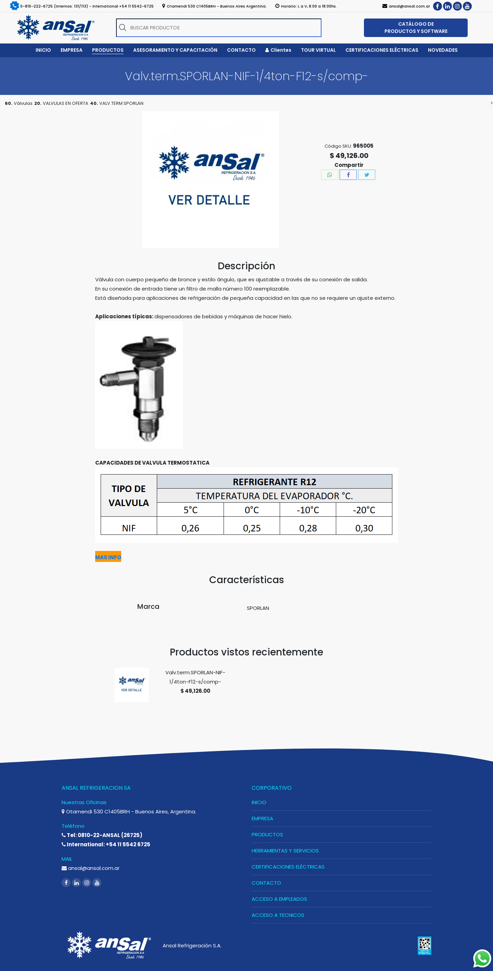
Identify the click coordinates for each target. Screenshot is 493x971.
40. (94, 103)
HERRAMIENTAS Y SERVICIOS (285, 850)
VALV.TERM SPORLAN (121, 103)
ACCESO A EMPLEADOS (279, 898)
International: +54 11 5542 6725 (106, 844)
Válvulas (23, 103)
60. (8, 103)
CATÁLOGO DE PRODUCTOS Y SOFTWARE (415, 28)
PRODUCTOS (267, 834)
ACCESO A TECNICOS (278, 915)
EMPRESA (262, 818)
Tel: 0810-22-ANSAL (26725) (102, 835)
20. (37, 103)
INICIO (259, 802)
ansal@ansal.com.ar (90, 868)
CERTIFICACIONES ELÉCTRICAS (288, 866)
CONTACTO (266, 882)
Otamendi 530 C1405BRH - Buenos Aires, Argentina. (129, 811)
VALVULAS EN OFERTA (65, 103)
